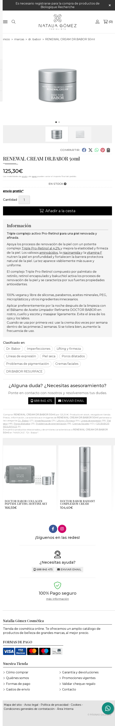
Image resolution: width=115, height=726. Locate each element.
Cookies (76, 704)
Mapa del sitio (13, 704)
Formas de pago (18, 684)
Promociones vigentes (78, 678)
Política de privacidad (54, 704)
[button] (56, 122)
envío (24, 176)
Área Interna (65, 709)
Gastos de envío (18, 689)
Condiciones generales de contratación (29, 709)
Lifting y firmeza (66, 420)
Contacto (69, 689)
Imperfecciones (43, 420)
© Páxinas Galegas (99, 714)
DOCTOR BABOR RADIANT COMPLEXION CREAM (77, 502)
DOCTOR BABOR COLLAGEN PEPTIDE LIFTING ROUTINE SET (26, 502)
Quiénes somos (17, 678)
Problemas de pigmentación (51, 423)
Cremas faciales (80, 423)
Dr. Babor (23, 420)
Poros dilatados (22, 423)
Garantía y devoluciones (80, 672)
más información (57, 599)
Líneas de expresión (91, 420)
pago (34, 176)
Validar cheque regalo (78, 684)
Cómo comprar (17, 672)
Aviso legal (31, 704)
